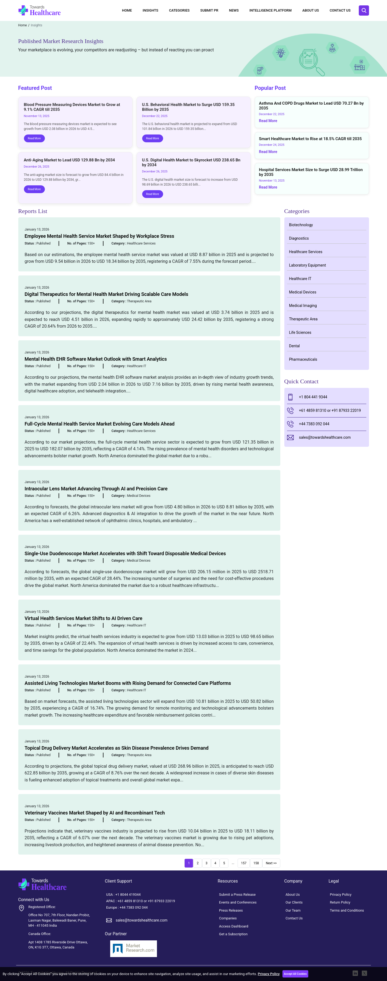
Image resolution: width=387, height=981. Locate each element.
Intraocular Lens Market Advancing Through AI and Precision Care (96, 488)
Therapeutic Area (303, 319)
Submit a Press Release (237, 895)
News (234, 10)
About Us (310, 10)
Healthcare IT (300, 279)
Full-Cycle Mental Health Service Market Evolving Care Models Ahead (100, 424)
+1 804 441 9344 (307, 397)
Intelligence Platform (270, 10)
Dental (294, 346)
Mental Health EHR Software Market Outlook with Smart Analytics (96, 359)
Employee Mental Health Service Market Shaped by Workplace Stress (99, 236)
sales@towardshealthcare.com (319, 437)
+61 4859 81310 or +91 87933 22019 (324, 410)
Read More (34, 138)
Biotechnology (301, 225)
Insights (150, 10)
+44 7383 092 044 (308, 424)
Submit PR (209, 10)
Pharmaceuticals (303, 359)
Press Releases (231, 910)
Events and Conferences (238, 902)
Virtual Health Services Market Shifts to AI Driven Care (83, 618)
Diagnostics (299, 238)
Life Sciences (300, 332)
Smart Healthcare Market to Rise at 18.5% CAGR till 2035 (310, 138)
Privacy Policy (269, 974)
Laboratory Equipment (307, 265)
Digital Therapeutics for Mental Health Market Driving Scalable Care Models (106, 294)
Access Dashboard (233, 926)
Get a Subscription (233, 934)
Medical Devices (302, 292)
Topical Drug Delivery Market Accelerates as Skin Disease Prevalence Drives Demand (117, 748)
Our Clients (294, 902)
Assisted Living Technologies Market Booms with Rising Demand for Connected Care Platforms (128, 683)
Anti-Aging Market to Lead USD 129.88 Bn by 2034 (69, 160)
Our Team (293, 910)
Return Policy (340, 902)
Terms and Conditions (347, 910)
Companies (228, 918)
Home (127, 10)
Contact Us (340, 10)
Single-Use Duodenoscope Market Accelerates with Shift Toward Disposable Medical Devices (125, 553)
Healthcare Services (305, 252)
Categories (179, 10)
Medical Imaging (303, 305)
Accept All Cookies (295, 973)
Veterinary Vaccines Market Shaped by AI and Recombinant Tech (95, 813)
